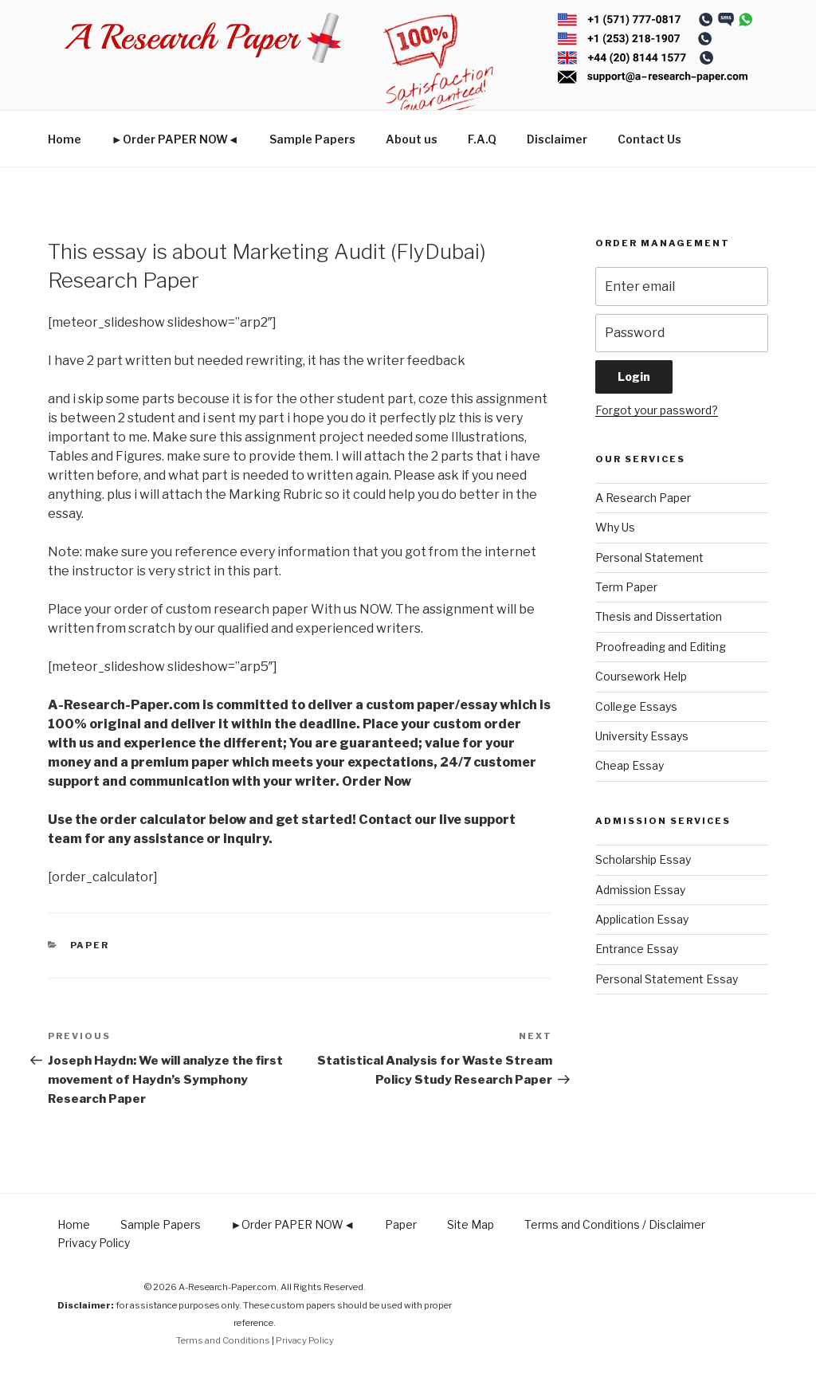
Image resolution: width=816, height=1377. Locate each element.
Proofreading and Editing (660, 646)
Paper (90, 945)
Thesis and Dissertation (658, 616)
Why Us (615, 527)
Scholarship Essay (643, 859)
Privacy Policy (93, 1243)
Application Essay (641, 919)
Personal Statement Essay (666, 979)
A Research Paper (643, 497)
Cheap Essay (629, 765)
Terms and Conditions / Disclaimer (614, 1224)
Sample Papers (312, 139)
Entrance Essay (636, 948)
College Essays (636, 706)
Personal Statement (649, 557)
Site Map (470, 1224)
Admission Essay (640, 889)
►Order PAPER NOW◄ (175, 139)
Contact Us (649, 139)
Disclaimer (557, 139)
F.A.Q (482, 139)
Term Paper (626, 587)
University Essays (641, 736)
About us (411, 139)
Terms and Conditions (223, 1340)
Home (64, 139)
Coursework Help (641, 676)
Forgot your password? (656, 410)
